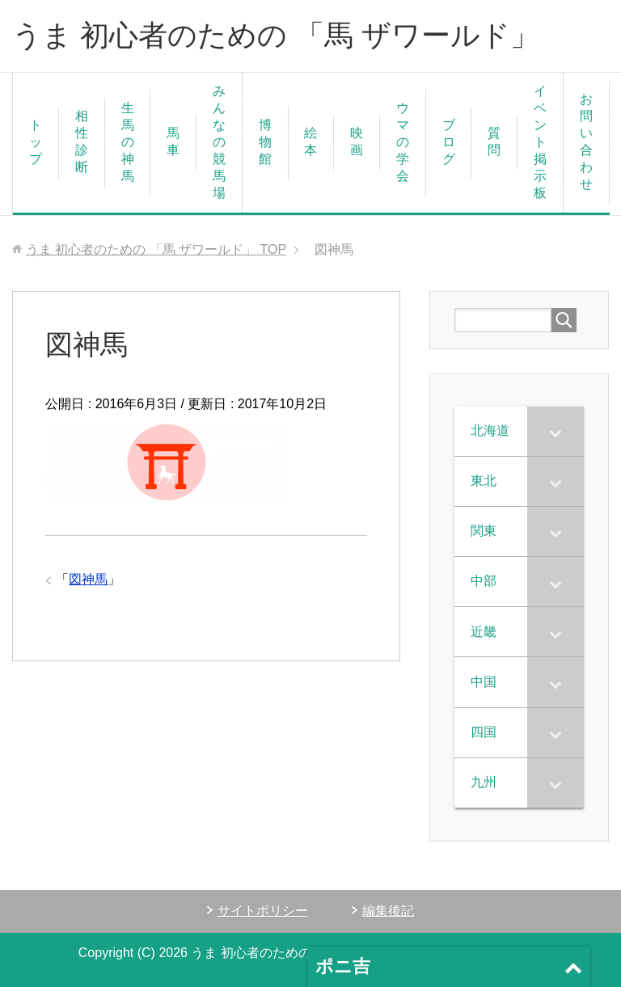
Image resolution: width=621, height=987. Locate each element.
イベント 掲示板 (547, 142)
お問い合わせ (586, 141)
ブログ (448, 142)
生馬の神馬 (127, 142)
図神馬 (88, 579)
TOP (156, 249)
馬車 (173, 141)
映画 (356, 141)
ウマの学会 (402, 142)
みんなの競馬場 (219, 142)
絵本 (310, 141)
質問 (494, 141)
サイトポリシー (263, 910)
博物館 (265, 142)
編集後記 (388, 910)
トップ (35, 142)
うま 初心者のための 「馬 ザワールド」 (275, 35)
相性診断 (81, 141)
